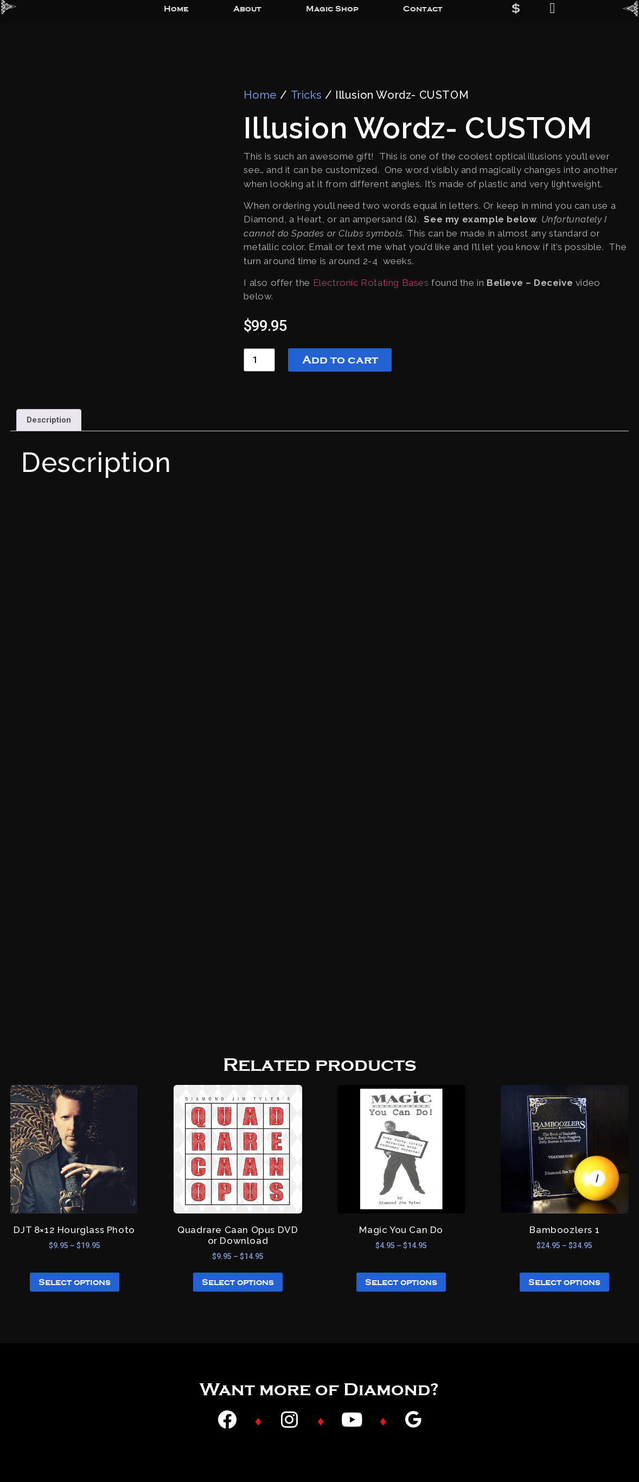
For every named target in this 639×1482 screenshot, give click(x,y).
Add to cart (340, 359)
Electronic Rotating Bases (371, 282)
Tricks (306, 94)
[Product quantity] (259, 360)
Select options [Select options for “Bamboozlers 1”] (564, 1282)
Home (260, 94)
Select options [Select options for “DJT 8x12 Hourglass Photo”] (75, 1282)
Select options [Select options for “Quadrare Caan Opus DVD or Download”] (238, 1282)
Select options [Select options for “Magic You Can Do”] (401, 1282)
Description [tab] (49, 420)
